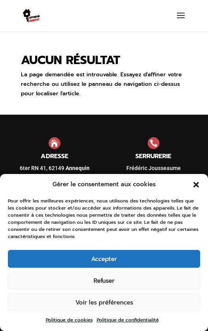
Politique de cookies (69, 319)
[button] (196, 185)
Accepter (104, 259)
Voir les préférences (104, 302)
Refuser (104, 280)
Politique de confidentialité (128, 319)
